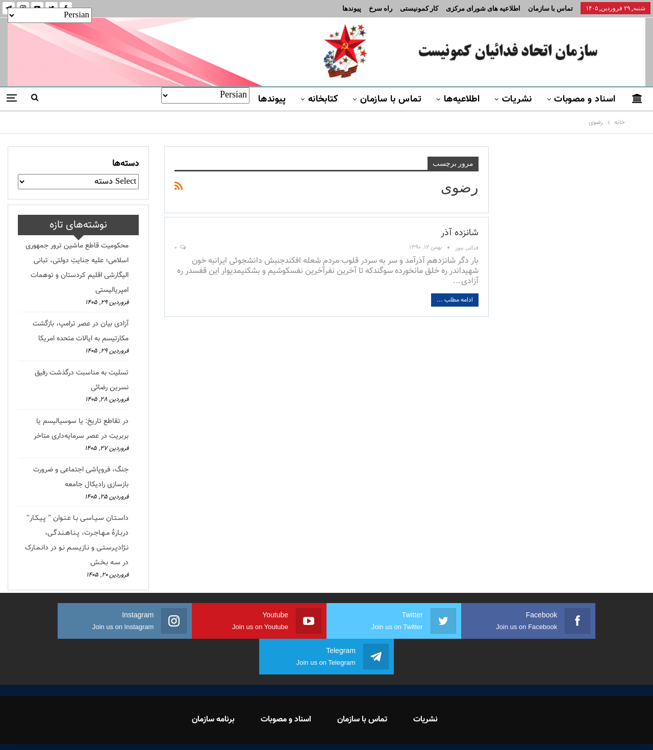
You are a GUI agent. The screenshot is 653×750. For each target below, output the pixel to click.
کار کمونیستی (419, 8)
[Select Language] (205, 95)
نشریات (517, 99)
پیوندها (351, 8)
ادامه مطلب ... (455, 300)
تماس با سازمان (550, 8)
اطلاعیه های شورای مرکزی (483, 8)
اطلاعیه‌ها (462, 99)
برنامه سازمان (213, 684)
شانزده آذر (460, 233)
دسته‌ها (125, 163)
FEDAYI (303, 729)
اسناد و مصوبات (584, 99)
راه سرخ (380, 8)
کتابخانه (323, 99)
